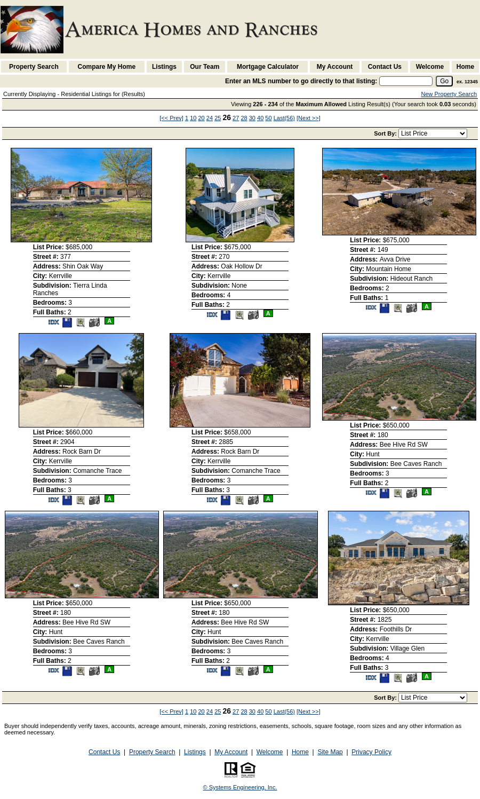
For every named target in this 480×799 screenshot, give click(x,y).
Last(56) (284, 118)
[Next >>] (309, 118)
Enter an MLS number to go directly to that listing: (301, 81)
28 (244, 118)
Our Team (204, 66)
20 (201, 118)
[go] (444, 81)
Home (465, 66)
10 (193, 118)
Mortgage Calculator (268, 66)
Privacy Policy (371, 752)
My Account (335, 66)
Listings (164, 66)
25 (217, 118)
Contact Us (385, 66)
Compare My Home (107, 66)
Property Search (34, 66)
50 (268, 118)
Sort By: (386, 133)
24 (209, 118)
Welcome (430, 66)
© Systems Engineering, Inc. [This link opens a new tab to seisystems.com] (240, 787)
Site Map (329, 752)
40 (260, 118)
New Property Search (449, 94)
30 (252, 118)
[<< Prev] (171, 118)
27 (236, 118)
